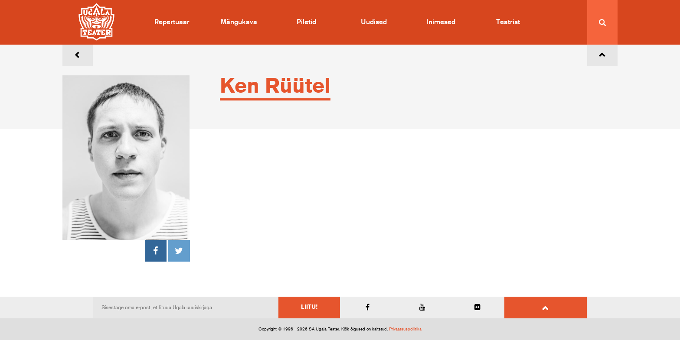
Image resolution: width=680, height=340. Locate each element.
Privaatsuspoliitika (405, 329)
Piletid (306, 22)
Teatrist (508, 22)
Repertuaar (172, 22)
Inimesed (440, 22)
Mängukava (239, 22)
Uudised (374, 22)
